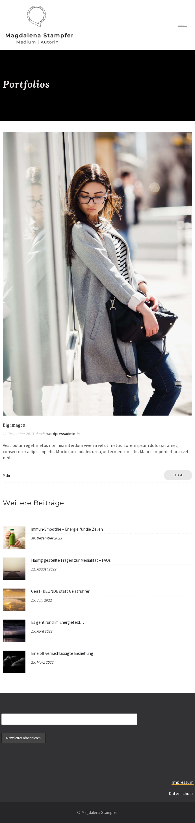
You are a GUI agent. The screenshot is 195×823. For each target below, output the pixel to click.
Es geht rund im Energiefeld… (57, 622)
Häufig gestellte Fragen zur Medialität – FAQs (71, 560)
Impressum (183, 782)
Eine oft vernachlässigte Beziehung (62, 653)
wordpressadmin (60, 433)
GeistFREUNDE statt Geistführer (60, 591)
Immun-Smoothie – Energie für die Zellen (67, 529)
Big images (14, 425)
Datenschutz (181, 793)
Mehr (6, 475)
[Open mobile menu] (183, 25)
